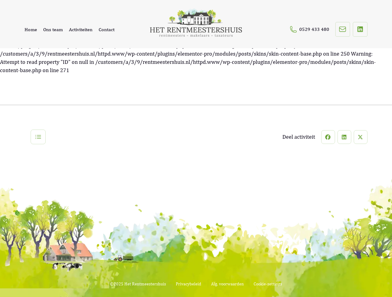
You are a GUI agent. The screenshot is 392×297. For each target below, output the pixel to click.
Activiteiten (80, 29)
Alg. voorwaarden (227, 283)
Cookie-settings (268, 283)
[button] (328, 137)
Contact (107, 29)
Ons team (53, 29)
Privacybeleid (188, 283)
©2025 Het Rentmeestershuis (138, 283)
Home (30, 29)
